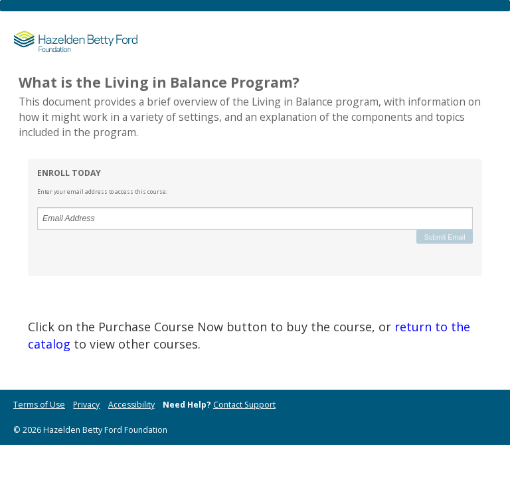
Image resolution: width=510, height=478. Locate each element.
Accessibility (131, 404)
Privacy (86, 404)
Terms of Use (39, 404)
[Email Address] (255, 218)
